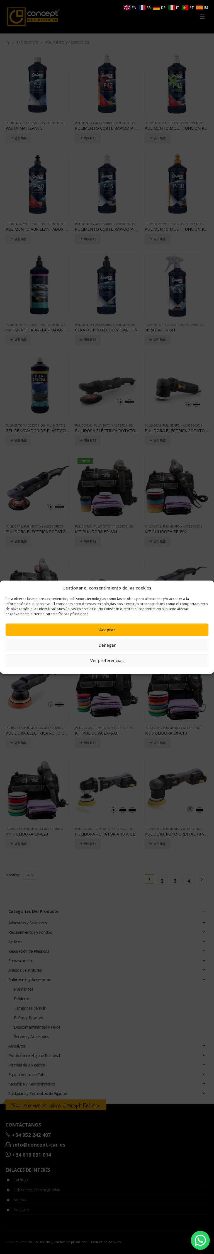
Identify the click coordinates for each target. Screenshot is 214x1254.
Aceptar (107, 629)
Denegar (107, 645)
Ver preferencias (107, 660)
